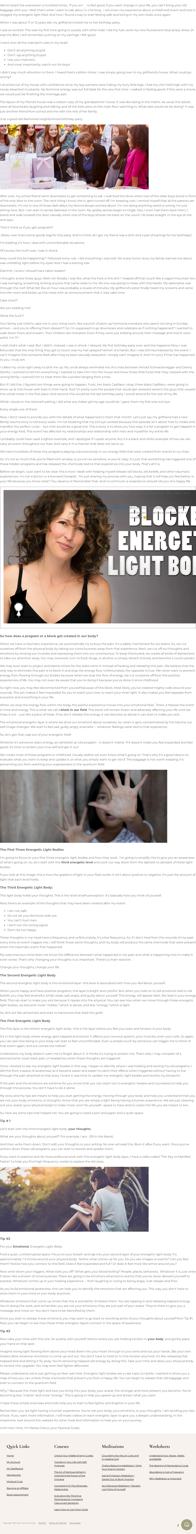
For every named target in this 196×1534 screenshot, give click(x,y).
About (26, 8)
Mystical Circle (15, 1481)
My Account (13, 1462)
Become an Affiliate (17, 1488)
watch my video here (113, 507)
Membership (46, 8)
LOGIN (183, 8)
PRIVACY (42, 1523)
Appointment (162, 8)
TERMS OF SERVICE (58, 1523)
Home (11, 8)
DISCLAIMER (75, 1523)
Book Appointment (17, 1494)
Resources (136, 8)
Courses (68, 8)
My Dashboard (15, 1468)
